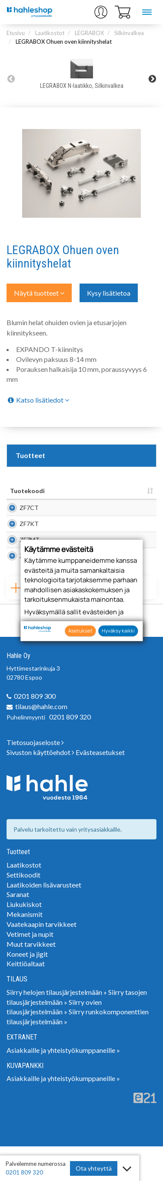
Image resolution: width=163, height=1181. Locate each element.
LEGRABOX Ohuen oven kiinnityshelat (64, 41)
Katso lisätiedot (38, 400)
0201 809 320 (70, 751)
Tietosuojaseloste (35, 777)
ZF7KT (29, 536)
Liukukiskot (24, 939)
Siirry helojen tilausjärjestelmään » (57, 1027)
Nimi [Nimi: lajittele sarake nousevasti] (58, 490)
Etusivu (16, 32)
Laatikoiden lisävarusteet (44, 919)
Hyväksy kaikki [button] (118, 630)
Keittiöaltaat (26, 998)
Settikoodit (23, 909)
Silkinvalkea (129, 32)
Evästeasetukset (100, 787)
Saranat (18, 929)
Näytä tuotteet (39, 293)
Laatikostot (49, 32)
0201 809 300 (35, 730)
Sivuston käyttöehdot (40, 787)
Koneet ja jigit (27, 988)
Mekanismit (25, 949)
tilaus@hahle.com (41, 741)
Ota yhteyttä (94, 1168)
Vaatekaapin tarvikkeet (42, 959)
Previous (11, 78)
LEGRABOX (89, 32)
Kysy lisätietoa (108, 293)
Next (152, 78)
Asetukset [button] (80, 630)
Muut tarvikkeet (31, 978)
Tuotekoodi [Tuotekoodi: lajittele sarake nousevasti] (27, 490)
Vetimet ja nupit (30, 969)
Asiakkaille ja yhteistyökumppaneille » (63, 1085)
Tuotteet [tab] (30, 455)
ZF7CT (29, 512)
